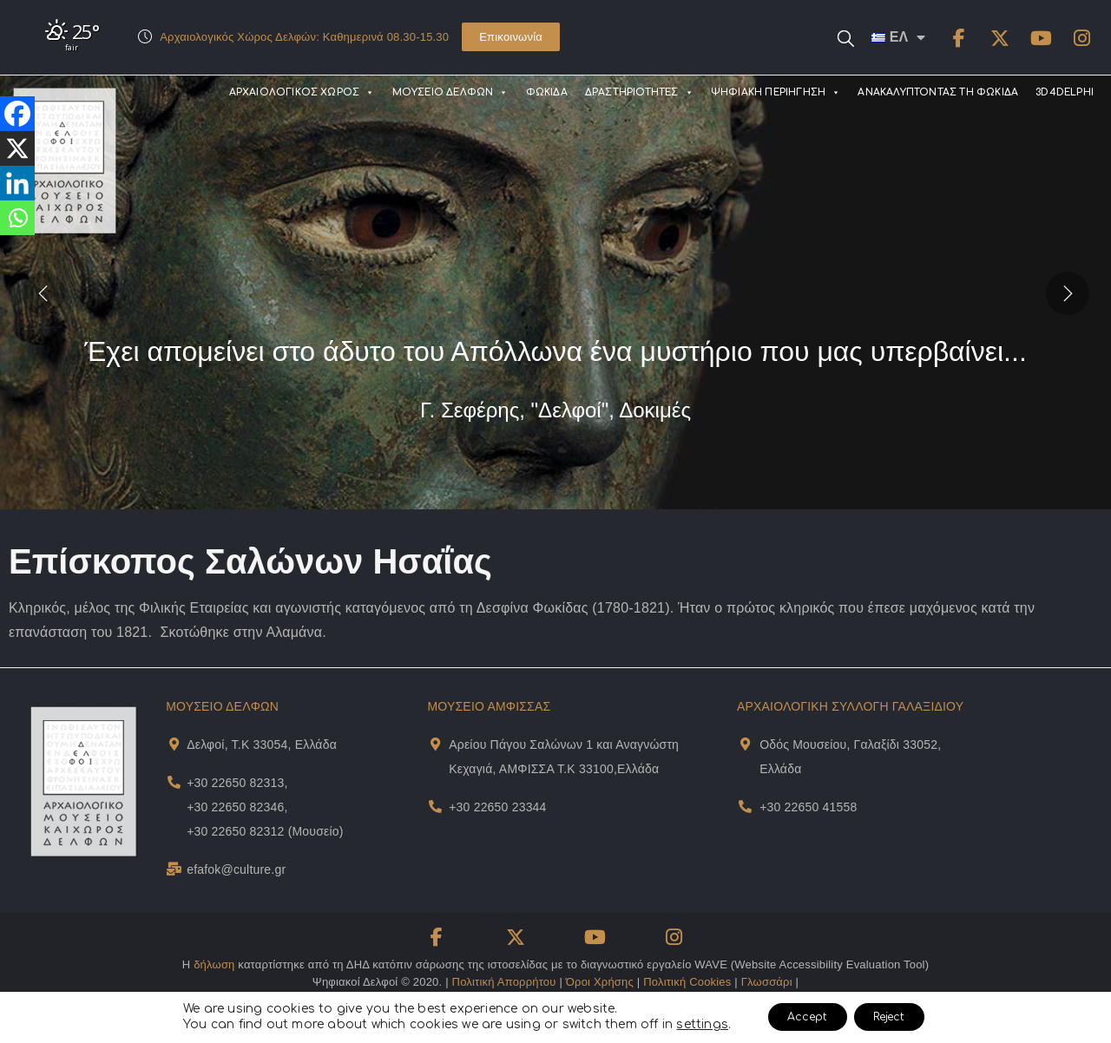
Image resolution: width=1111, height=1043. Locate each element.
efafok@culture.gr (236, 869)
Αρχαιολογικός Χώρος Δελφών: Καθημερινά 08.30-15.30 (304, 36)
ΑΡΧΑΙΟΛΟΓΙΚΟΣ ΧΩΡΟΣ (302, 92)
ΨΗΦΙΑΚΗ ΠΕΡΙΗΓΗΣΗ (776, 92)
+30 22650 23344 (497, 807)
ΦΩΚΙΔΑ (547, 92)
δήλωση (214, 964)
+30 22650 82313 (235, 783)
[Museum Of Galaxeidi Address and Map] (745, 744)
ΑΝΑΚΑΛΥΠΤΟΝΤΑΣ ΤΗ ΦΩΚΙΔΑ (938, 92)
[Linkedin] (17, 183)
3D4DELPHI (1064, 92)
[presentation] (43, 292)
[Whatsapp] (17, 217)
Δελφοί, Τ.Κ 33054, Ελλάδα (262, 744)
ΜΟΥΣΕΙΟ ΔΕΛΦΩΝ (450, 92)
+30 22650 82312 (235, 831)
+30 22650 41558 (808, 807)
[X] (17, 148)
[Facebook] (17, 113)
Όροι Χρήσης (600, 981)
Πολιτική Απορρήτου (504, 981)
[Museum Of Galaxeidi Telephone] (745, 806)
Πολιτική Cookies (687, 981)
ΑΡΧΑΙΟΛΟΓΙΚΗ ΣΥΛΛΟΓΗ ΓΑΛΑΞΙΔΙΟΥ (850, 706)
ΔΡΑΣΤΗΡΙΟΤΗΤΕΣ (639, 92)
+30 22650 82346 (235, 807)
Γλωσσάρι (766, 981)
